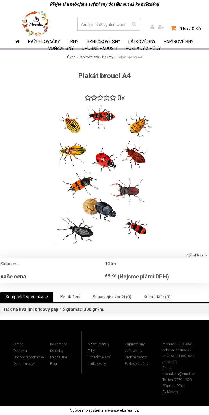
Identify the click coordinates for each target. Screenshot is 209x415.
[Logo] (39, 24)
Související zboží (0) (112, 296)
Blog (53, 364)
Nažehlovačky (44, 41)
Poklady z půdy (143, 48)
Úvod (71, 57)
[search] (134, 24)
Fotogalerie (58, 357)
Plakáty (107, 57)
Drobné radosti (100, 48)
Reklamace (58, 344)
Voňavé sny (61, 48)
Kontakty (56, 351)
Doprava (20, 351)
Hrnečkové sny (103, 41)
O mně (18, 344)
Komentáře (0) (156, 296)
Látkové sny (142, 41)
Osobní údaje (23, 364)
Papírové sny (178, 41)
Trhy (73, 41)
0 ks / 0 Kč (190, 28)
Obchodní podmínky (28, 357)
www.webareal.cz (123, 410)
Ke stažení (70, 296)
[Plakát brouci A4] (104, 104)
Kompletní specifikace (26, 296)
